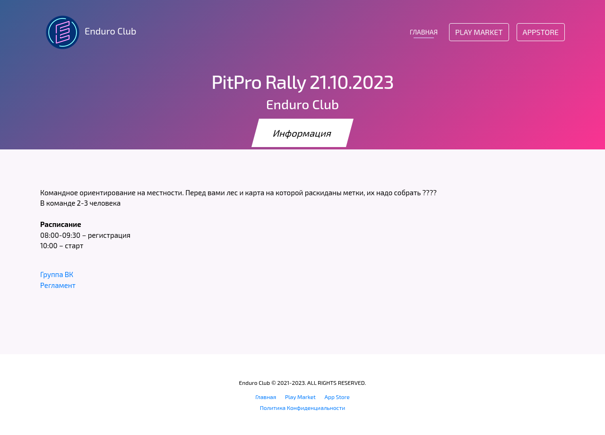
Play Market (478, 31)
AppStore (541, 31)
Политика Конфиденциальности (303, 407)
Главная (265, 396)
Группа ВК (56, 274)
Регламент (58, 285)
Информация (302, 133)
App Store (337, 396)
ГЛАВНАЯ (424, 32)
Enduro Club (88, 32)
